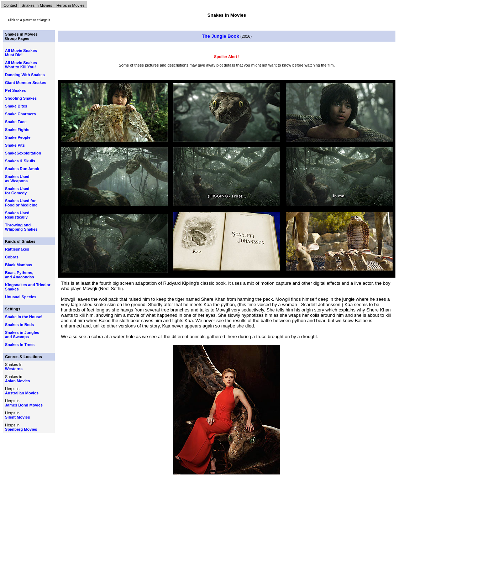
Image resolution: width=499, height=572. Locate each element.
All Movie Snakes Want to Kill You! (21, 65)
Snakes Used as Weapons (17, 178)
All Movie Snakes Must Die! (21, 52)
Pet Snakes (15, 90)
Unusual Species (20, 297)
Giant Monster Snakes (25, 82)
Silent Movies (17, 417)
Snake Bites (16, 106)
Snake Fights (17, 129)
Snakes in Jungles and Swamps (22, 334)
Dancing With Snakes (25, 75)
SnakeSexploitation (23, 153)
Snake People (18, 137)
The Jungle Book (221, 36)
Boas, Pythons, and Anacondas (19, 275)
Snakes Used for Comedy (17, 191)
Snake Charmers (20, 114)
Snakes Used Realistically (17, 215)
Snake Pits (15, 145)
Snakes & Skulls (20, 161)
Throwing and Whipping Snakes (21, 227)
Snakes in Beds (19, 324)
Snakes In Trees (20, 344)
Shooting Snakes (21, 98)
